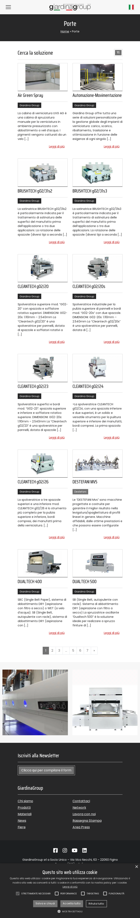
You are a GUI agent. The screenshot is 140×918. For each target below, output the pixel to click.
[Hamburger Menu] (8, 7)
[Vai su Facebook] (55, 850)
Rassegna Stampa (87, 820)
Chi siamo (25, 801)
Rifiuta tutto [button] (96, 903)
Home (65, 31)
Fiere (22, 827)
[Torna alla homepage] (70, 7)
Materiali (24, 814)
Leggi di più (58, 146)
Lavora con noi (84, 814)
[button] (118, 52)
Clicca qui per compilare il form (46, 770)
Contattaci (81, 801)
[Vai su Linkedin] (84, 850)
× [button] (136, 866)
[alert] (70, 890)
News (22, 820)
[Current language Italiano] (131, 7)
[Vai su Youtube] (74, 850)
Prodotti (24, 807)
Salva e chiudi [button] (45, 903)
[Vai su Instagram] (64, 850)
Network (79, 807)
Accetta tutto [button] (72, 903)
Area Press (81, 827)
